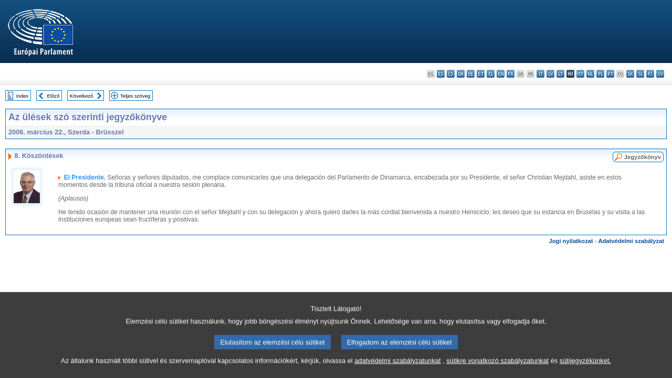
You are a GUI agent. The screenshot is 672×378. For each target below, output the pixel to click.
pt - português (610, 74)
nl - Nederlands (590, 74)
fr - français (510, 74)
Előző (53, 96)
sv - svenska (660, 74)
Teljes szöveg (135, 96)
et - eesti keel (481, 74)
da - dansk (461, 74)
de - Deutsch (471, 74)
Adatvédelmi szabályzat (631, 241)
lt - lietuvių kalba (560, 74)
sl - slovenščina (640, 74)
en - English (501, 74)
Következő (81, 96)
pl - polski (600, 74)
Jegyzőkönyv (642, 157)
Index (22, 96)
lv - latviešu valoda (550, 74)
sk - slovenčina (630, 74)
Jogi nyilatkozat (571, 241)
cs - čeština (451, 74)
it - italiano (540, 74)
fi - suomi (650, 74)
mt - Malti (580, 74)
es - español (441, 74)
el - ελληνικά (491, 74)
